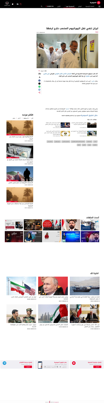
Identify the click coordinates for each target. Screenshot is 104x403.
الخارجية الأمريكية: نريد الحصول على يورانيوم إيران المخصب (79, 132)
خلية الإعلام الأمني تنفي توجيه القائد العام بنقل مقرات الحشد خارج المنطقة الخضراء (52, 132)
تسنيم (67, 109)
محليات (9, 134)
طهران (88, 76)
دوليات (9, 180)
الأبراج (58, 6)
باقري (93, 81)
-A (40, 77)
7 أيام (19, 118)
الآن (32, 118)
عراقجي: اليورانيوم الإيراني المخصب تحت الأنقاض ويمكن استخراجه (79, 123)
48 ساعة (26, 118)
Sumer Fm (50, 6)
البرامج (80, 6)
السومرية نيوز (69, 6)
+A (39, 74)
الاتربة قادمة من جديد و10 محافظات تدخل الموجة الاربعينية (20, 205)
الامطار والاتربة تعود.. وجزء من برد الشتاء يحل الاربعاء (21, 138)
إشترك (28, 366)
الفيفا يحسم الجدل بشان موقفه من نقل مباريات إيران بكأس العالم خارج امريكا (52, 124)
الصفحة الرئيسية (90, 6)
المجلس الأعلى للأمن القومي (63, 74)
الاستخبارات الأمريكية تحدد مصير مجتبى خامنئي (21, 183)
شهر (14, 118)
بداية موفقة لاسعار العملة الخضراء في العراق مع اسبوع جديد (20, 161)
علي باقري (47, 74)
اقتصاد (9, 157)
